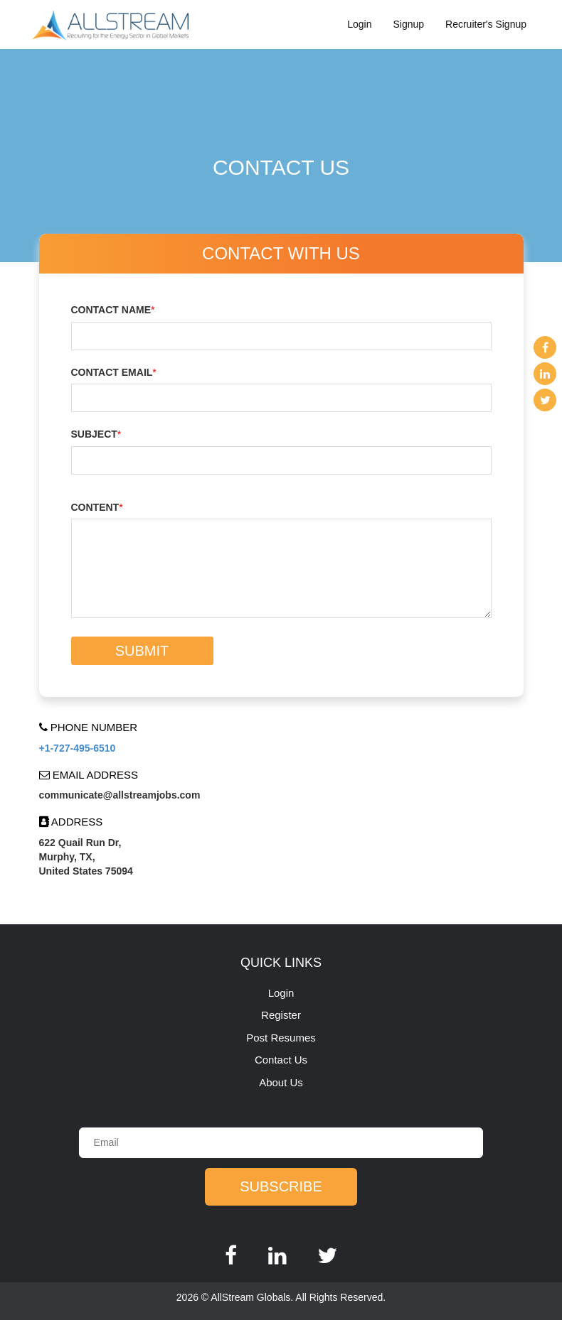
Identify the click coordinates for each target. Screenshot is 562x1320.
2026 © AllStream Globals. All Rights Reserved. (281, 1297)
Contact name (113, 309)
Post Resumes (281, 1038)
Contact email (114, 372)
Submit (142, 651)
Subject (96, 434)
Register (281, 1015)
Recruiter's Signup (485, 24)
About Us (281, 1082)
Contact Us (281, 1060)
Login (359, 24)
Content (97, 507)
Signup (408, 24)
